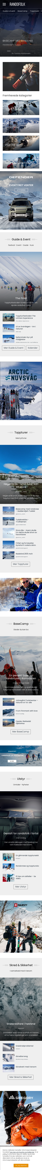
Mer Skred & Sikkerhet (21, 1077)
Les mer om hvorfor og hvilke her (22, 1152)
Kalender (33, 347)
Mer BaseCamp (20, 731)
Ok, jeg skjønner (21, 1165)
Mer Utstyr (20, 886)
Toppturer (34, 11)
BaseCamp (22, 11)
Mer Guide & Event (13, 347)
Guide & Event (9, 11)
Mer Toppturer (20, 564)
